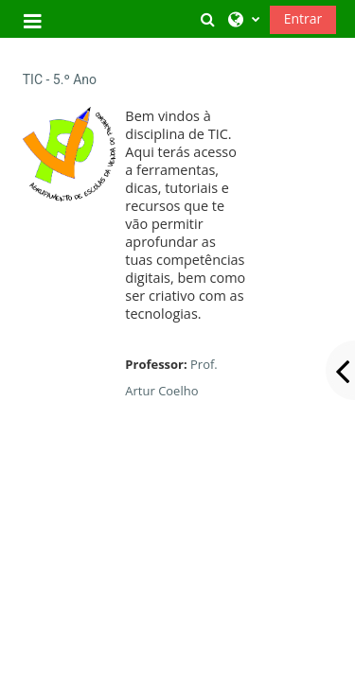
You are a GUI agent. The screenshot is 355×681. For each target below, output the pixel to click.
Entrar (303, 18)
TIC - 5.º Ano (60, 79)
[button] (207, 19)
